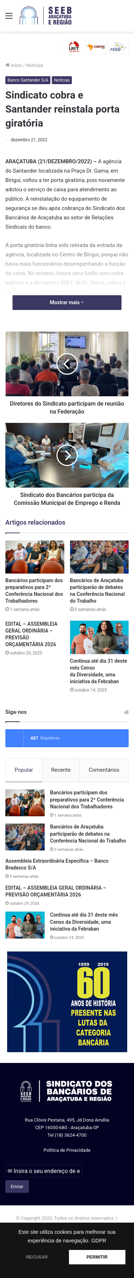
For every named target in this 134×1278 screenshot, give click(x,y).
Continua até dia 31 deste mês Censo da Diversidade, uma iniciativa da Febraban (84, 922)
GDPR (98, 1240)
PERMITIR (97, 1257)
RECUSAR (37, 1257)
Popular (24, 770)
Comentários (104, 770)
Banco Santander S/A (28, 80)
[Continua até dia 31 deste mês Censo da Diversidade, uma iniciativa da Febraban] (99, 637)
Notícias (34, 65)
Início (13, 65)
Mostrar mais (67, 302)
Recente (60, 770)
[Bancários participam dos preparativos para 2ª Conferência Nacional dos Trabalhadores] (34, 557)
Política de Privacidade (67, 1150)
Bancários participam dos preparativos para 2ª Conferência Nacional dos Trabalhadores (87, 799)
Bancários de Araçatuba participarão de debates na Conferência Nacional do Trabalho (88, 834)
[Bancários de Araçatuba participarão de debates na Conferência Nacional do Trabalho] (99, 557)
